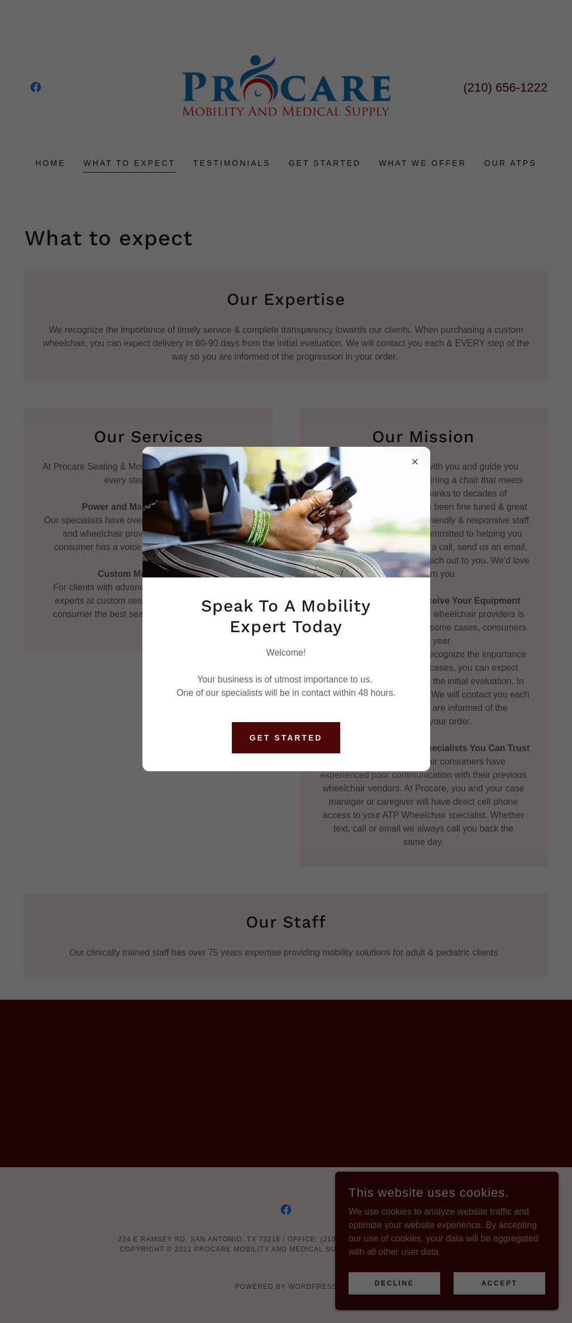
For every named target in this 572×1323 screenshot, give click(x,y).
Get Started (286, 737)
